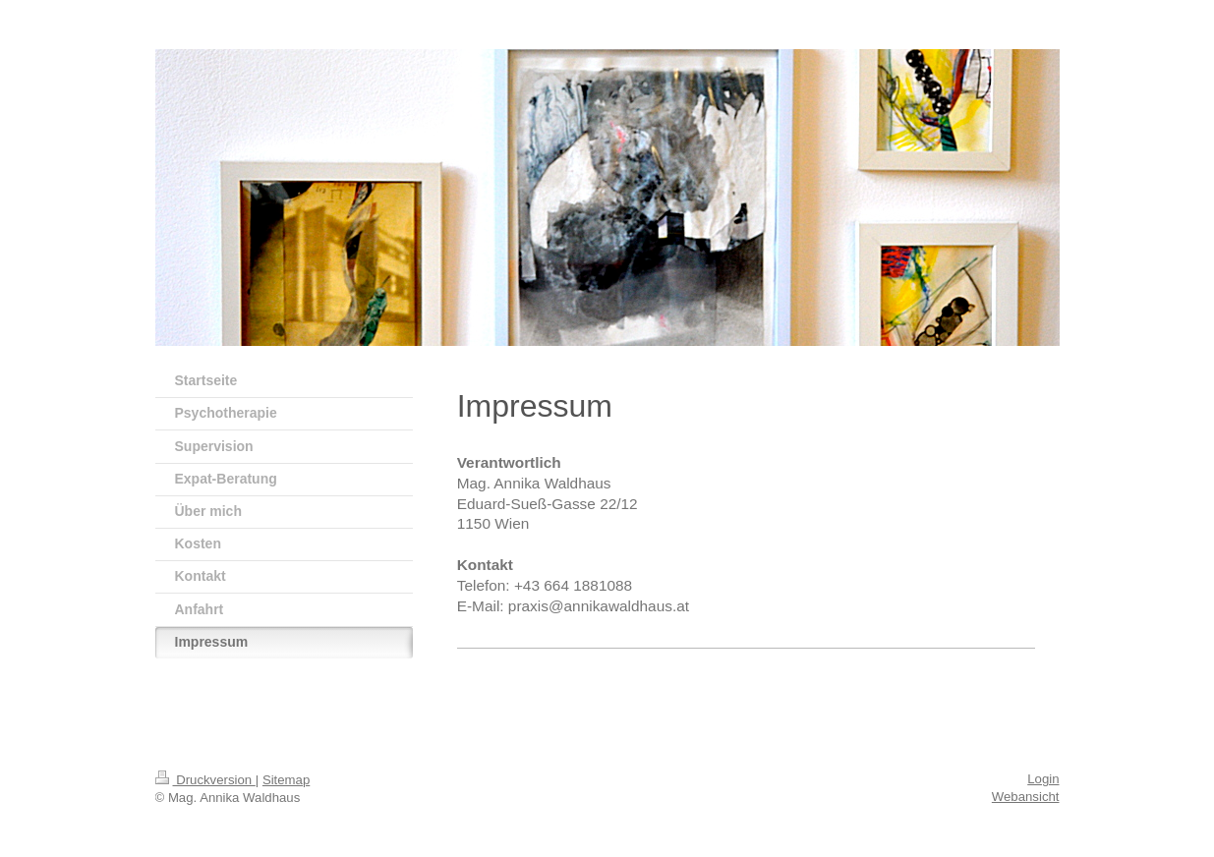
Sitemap (286, 779)
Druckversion (205, 779)
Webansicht (1026, 796)
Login (1043, 778)
